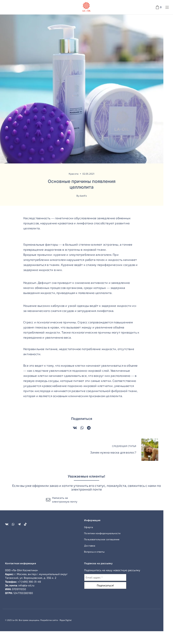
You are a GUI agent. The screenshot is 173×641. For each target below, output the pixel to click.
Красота (78, 183)
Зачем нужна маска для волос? (123, 462)
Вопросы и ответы (99, 561)
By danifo (86, 205)
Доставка (94, 555)
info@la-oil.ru (26, 595)
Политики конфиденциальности (107, 542)
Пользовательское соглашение (106, 549)
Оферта (93, 536)
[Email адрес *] (110, 587)
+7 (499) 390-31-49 (29, 591)
